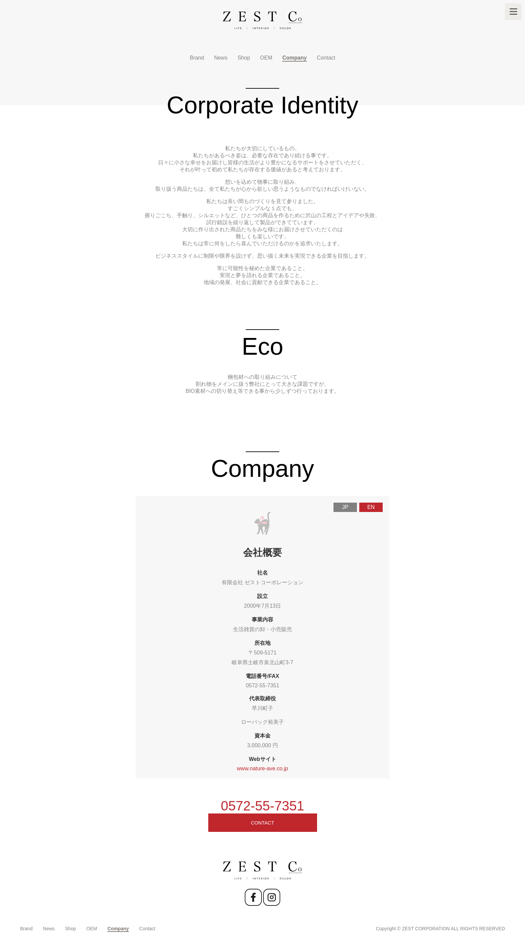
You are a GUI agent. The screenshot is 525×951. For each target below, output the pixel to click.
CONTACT (262, 825)
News (220, 58)
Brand (197, 58)
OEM (266, 58)
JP (345, 507)
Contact (326, 58)
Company (294, 58)
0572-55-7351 (262, 685)
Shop (243, 58)
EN (371, 507)
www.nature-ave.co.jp (262, 768)
